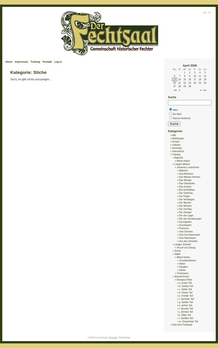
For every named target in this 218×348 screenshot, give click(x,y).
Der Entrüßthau (187, 190)
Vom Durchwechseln (189, 235)
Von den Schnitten (188, 241)
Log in (58, 61)
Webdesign (124, 337)
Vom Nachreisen (187, 238)
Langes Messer (182, 164)
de (204, 12)
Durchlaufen (185, 225)
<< (175, 90)
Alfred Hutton (183, 161)
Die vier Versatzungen (190, 218)
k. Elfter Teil (185, 315)
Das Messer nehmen (189, 177)
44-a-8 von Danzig (186, 247)
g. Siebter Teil (186, 302)
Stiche (182, 270)
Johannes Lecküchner (188, 167)
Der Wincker (185, 206)
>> (205, 90)
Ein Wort (177, 114)
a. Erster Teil (185, 283)
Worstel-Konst (181, 276)
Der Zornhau (185, 209)
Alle (174, 135)
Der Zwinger (185, 212)
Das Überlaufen (187, 183)
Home (9, 61)
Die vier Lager (186, 215)
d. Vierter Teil (185, 292)
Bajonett (178, 157)
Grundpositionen (187, 260)
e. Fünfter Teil (186, 296)
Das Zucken (185, 186)
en (209, 12)
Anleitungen (178, 138)
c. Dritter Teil (185, 289)
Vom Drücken (186, 231)
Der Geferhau (186, 193)
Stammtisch (178, 151)
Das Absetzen (186, 174)
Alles (175, 110)
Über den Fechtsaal (182, 324)
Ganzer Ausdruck (181, 118)
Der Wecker (185, 202)
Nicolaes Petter (184, 279)
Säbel (177, 254)
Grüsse (175, 141)
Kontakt (47, 61)
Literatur (176, 145)
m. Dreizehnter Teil (188, 321)
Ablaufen (183, 170)
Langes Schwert (182, 244)
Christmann (182, 273)
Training (35, 61)
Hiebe (182, 263)
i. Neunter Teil (186, 308)
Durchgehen (185, 222)
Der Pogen (184, 196)
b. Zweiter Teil (186, 286)
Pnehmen (184, 228)
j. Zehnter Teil (186, 312)
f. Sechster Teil (186, 299)
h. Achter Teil (185, 305)
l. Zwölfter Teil (186, 318)
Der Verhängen (186, 199)
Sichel (177, 251)
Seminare (177, 148)
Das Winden (185, 180)
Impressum (21, 61)
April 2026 (190, 65)
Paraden (183, 267)
